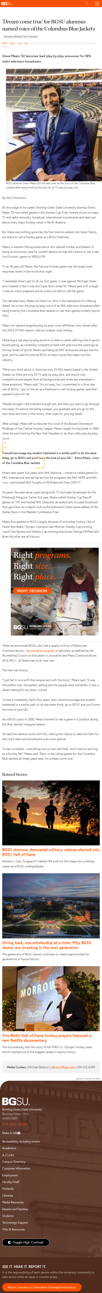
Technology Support (15, 1222)
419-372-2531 (14, 1124)
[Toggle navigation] (97, 3)
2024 (19, 43)
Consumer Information (16, 1168)
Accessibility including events (21, 1141)
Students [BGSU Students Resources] (8, 1216)
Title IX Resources (13, 1229)
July (26, 43)
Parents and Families (15, 1209)
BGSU (4, 43)
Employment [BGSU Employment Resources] (10, 1175)
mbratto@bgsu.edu (63, 1067)
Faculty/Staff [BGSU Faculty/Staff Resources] (10, 1182)
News (12, 43)
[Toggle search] (87, 3)
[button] (41, 4)
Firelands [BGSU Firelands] (8, 1188)
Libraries (7, 1195)
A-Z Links (8, 1155)
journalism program (42, 650)
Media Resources (13, 1202)
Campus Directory (13, 1162)
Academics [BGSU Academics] (9, 1148)
